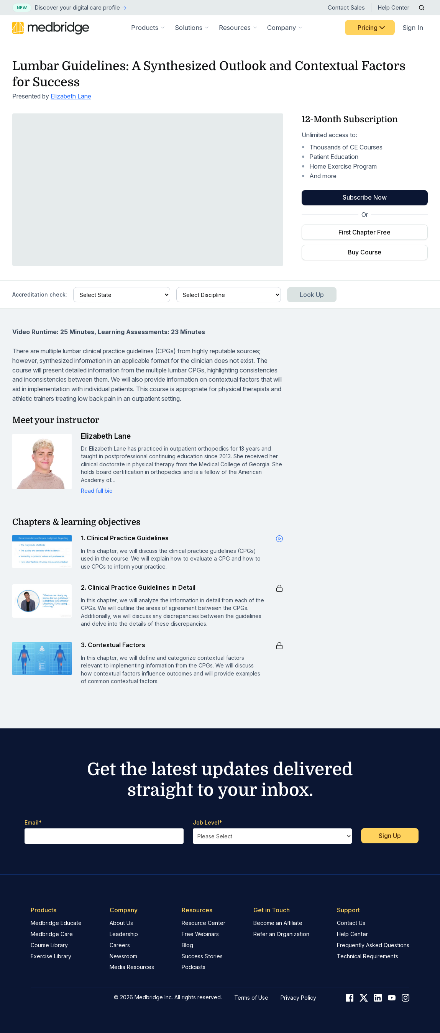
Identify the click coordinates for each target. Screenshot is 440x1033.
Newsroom (123, 956)
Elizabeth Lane (71, 96)
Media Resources (132, 967)
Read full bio (97, 490)
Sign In (412, 27)
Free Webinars (200, 934)
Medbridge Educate (56, 923)
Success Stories (202, 956)
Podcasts (193, 967)
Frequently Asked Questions (373, 945)
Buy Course (364, 252)
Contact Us (351, 923)
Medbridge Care (52, 934)
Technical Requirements (367, 956)
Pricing (372, 27)
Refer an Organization (281, 934)
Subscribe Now (365, 197)
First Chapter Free (364, 232)
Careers (120, 945)
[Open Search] (421, 7)
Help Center (393, 7)
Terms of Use (251, 997)
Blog (187, 945)
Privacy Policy (298, 997)
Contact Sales (346, 7)
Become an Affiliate (277, 923)
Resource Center (203, 923)
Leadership (124, 934)
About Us (121, 923)
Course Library (49, 945)
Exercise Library (51, 956)
